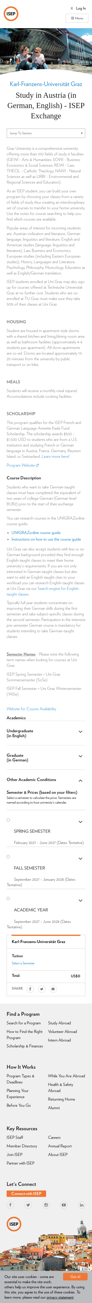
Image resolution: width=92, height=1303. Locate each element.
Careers (54, 1137)
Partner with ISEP (20, 1163)
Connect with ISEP (26, 1193)
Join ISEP (14, 1154)
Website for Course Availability (31, 708)
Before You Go (19, 1105)
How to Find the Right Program (24, 1034)
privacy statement (60, 1297)
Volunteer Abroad (62, 1031)
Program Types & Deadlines (20, 1078)
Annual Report (60, 1145)
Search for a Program (24, 1022)
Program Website (23, 465)
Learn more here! (55, 456)
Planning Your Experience (17, 1093)
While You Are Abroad (66, 1075)
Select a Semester (23, 963)
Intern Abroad (59, 1040)
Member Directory (22, 1145)
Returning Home (61, 1099)
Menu (77, 18)
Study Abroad (59, 1022)
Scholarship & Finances (25, 1045)
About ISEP (57, 1154)
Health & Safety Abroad (60, 1087)
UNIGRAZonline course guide (36, 532)
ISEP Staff (15, 1137)
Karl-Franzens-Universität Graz (46, 83)
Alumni (54, 1107)
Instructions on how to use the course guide (46, 539)
